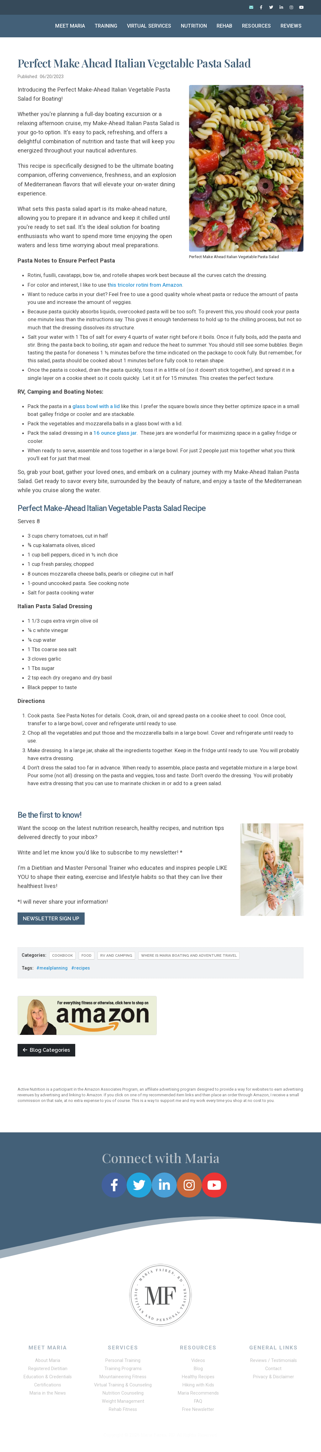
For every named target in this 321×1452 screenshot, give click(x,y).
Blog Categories (46, 1051)
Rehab (225, 26)
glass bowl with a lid (96, 406)
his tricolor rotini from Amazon (145, 285)
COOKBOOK (62, 956)
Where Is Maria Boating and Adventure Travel (189, 956)
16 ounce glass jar (115, 433)
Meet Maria (70, 26)
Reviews (291, 26)
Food (87, 956)
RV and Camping (116, 956)
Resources (256, 26)
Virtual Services (149, 26)
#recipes (80, 968)
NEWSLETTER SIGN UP (51, 919)
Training (106, 26)
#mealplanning (52, 968)
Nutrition (194, 26)
